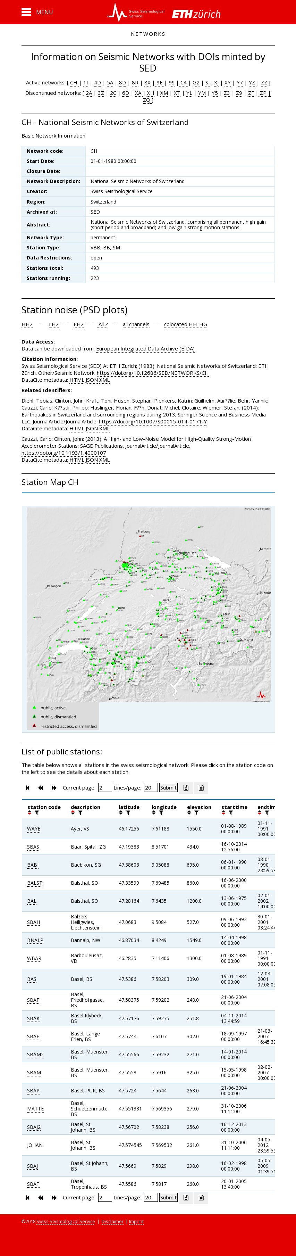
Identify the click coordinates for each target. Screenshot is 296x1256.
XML (104, 379)
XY (228, 82)
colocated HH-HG (185, 324)
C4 (183, 82)
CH (74, 82)
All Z (102, 324)
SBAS (33, 846)
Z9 (239, 92)
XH (150, 92)
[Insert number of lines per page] (151, 787)
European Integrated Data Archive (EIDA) (145, 348)
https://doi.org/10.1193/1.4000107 (64, 452)
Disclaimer (113, 1221)
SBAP (33, 1090)
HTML (76, 379)
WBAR (34, 958)
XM (164, 92)
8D (122, 82)
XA (139, 92)
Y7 (240, 82)
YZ (252, 82)
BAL (31, 901)
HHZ (27, 324)
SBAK (33, 1018)
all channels (136, 324)
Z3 (227, 92)
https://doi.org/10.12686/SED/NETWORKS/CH (153, 372)
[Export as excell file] (186, 788)
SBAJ (32, 1166)
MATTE (35, 1108)
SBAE (33, 1036)
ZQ (146, 99)
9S (172, 82)
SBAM (34, 1072)
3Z (101, 92)
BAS (31, 979)
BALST (34, 882)
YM (202, 92)
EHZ (79, 324)
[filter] (36, 812)
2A (89, 92)
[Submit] (168, 787)
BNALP (35, 940)
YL (189, 92)
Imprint (136, 1221)
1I (85, 82)
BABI (33, 864)
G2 (196, 82)
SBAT (33, 1184)
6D (125, 92)
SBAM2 (35, 1054)
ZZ (264, 82)
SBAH (33, 922)
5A (110, 82)
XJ (216, 82)
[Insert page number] (105, 787)
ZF (250, 92)
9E (159, 82)
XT (177, 92)
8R (135, 82)
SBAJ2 (34, 1127)
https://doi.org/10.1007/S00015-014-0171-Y (153, 421)
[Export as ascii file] (201, 788)
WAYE (33, 828)
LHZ (54, 324)
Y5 (215, 92)
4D (97, 82)
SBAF (33, 1000)
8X (147, 82)
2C (113, 92)
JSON (92, 379)
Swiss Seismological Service (65, 1221)
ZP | (265, 92)
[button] (37, 12)
